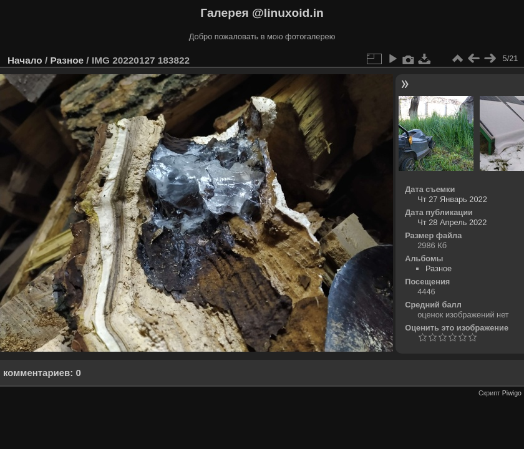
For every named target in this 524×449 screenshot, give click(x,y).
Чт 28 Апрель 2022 (452, 222)
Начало (24, 60)
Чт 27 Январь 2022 (452, 199)
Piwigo (512, 393)
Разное (67, 60)
